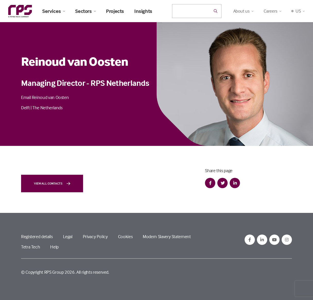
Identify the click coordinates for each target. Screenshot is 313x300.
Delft (25, 108)
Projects (115, 11)
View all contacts (52, 183)
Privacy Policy (95, 236)
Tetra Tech (30, 247)
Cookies (125, 236)
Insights (143, 11)
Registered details (37, 236)
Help (54, 247)
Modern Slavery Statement (167, 236)
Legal (68, 236)
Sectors (85, 11)
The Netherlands (47, 108)
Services (53, 11)
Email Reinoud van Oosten (45, 97)
